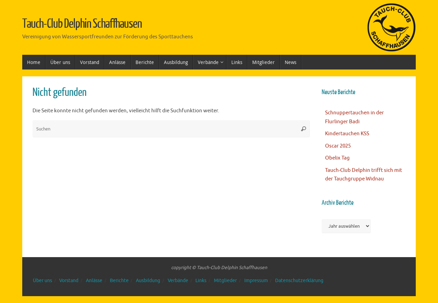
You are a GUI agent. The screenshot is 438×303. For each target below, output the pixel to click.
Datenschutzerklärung (299, 280)
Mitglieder (225, 280)
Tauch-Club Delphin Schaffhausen (82, 24)
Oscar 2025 (338, 146)
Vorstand (68, 280)
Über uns (42, 280)
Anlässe (94, 280)
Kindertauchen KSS (347, 133)
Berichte (119, 280)
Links (200, 280)
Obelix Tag (337, 158)
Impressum (256, 280)
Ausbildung (148, 280)
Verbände (178, 280)
